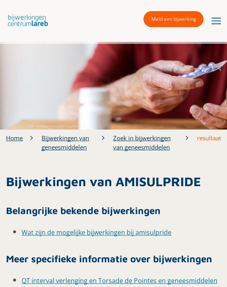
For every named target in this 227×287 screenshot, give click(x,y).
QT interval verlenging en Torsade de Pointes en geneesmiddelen (119, 280)
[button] (26, 20)
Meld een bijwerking (173, 19)
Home (14, 138)
